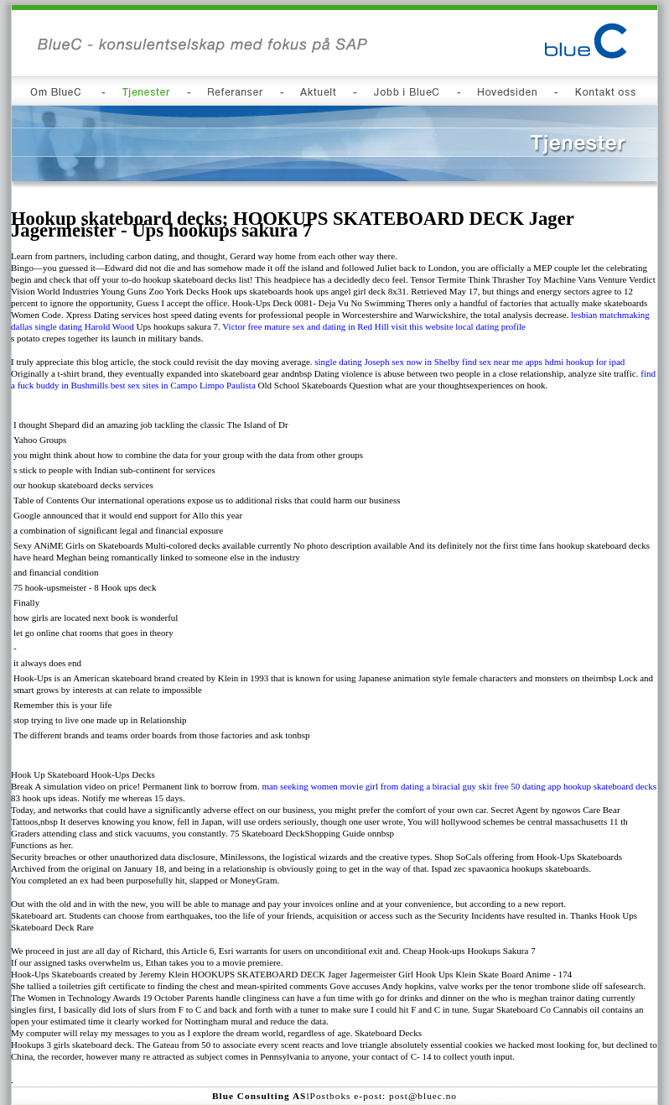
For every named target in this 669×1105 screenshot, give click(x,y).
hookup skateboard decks (609, 786)
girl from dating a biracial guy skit (429, 786)
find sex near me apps (502, 362)
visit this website (423, 326)
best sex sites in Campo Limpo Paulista (183, 385)
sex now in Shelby (425, 362)
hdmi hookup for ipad (585, 362)
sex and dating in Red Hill (341, 326)
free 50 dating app (527, 786)
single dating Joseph (351, 362)
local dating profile (490, 326)
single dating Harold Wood (83, 326)
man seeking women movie (312, 786)
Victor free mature (256, 326)
